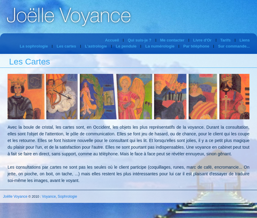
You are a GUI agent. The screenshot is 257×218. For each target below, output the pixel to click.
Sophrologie (67, 196)
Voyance (49, 196)
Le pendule (126, 46)
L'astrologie (96, 46)
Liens (244, 40)
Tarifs (225, 40)
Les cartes (66, 46)
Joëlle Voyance (15, 196)
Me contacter (172, 40)
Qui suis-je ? (139, 40)
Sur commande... (234, 46)
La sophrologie (34, 46)
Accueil (112, 40)
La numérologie (159, 46)
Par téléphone (196, 46)
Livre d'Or (202, 40)
